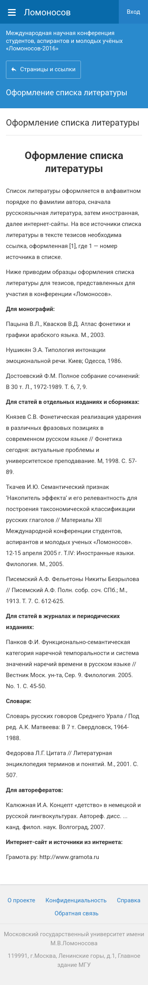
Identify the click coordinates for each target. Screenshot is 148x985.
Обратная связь (76, 913)
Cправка (129, 900)
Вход (133, 11)
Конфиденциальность (76, 900)
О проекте (21, 900)
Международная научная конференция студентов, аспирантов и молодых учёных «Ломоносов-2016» (64, 41)
